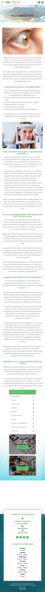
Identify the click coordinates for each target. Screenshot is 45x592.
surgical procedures (16, 415)
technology (14, 431)
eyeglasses (14, 408)
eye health (14, 411)
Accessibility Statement (15, 585)
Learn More (22, 447)
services (13, 400)
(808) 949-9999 (22, 528)
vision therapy (15, 396)
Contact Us (22, 468)
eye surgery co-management (19, 423)
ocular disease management (19, 427)
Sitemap (33, 585)
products (13, 419)
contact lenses (15, 404)
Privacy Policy (26, 585)
